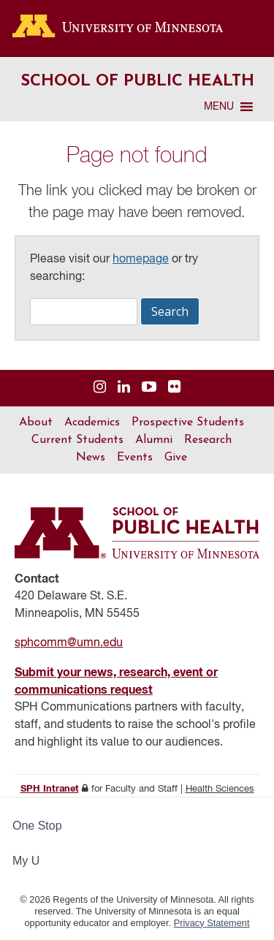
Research (208, 440)
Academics (92, 422)
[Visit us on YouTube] (149, 387)
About (36, 422)
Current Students (77, 440)
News (90, 457)
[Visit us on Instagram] (100, 387)
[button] (219, 106)
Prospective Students (188, 422)
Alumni (153, 440)
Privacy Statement (212, 922)
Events (135, 457)
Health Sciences (220, 789)
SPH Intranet (49, 789)
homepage (141, 259)
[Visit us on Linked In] (124, 387)
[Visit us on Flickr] (174, 387)
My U (32, 860)
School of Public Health (137, 81)
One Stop (37, 825)
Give (175, 457)
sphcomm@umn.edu (69, 643)
